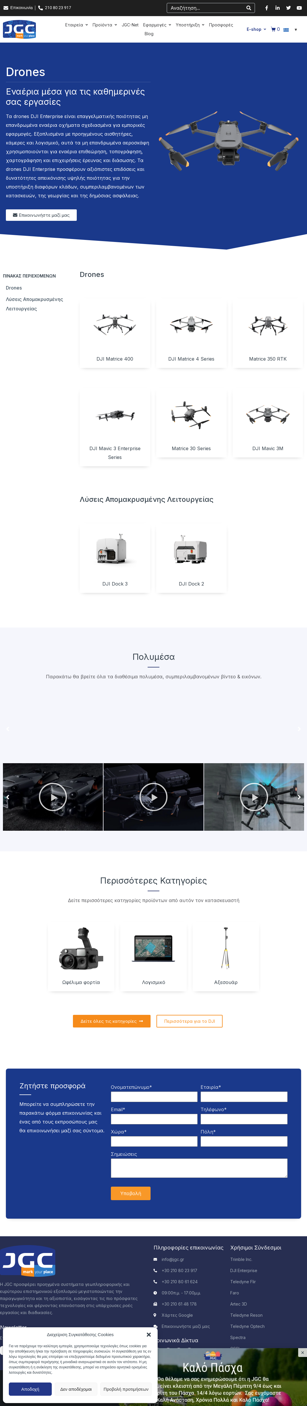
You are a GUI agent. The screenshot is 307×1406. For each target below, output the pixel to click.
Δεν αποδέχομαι (76, 1389)
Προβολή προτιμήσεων (126, 1389)
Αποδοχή (30, 1389)
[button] (149, 1335)
